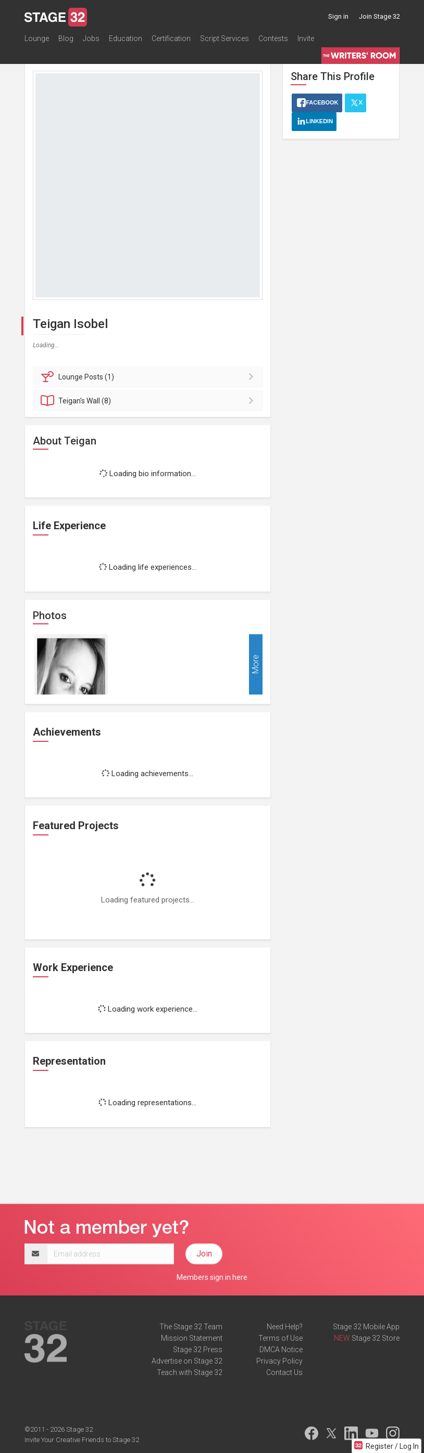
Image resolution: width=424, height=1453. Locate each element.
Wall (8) (149, 401)
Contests (273, 38)
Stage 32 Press (197, 1349)
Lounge (36, 38)
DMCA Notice (281, 1349)
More (255, 664)
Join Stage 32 (379, 16)
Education (125, 38)
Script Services (224, 38)
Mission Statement (191, 1338)
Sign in (338, 16)
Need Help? (285, 1327)
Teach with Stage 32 (189, 1372)
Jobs (91, 38)
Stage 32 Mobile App (366, 1327)
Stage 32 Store (376, 1338)
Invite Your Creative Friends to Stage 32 (81, 1440)
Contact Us (284, 1372)
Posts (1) (149, 377)
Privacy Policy (279, 1361)
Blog (65, 38)
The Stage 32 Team (190, 1327)
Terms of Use (280, 1338)
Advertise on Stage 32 (187, 1361)
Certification (171, 38)
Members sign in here (212, 1277)
